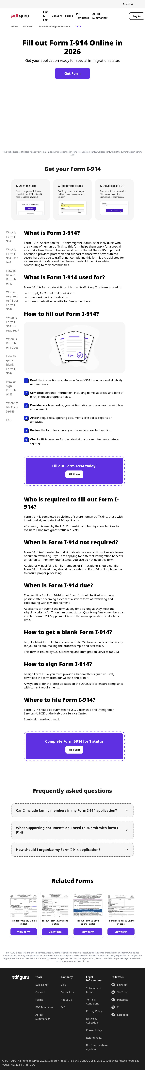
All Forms (28, 26)
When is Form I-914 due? (12, 343)
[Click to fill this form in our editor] (72, 116)
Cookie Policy (94, 1030)
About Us (66, 999)
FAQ (9, 420)
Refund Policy (94, 1037)
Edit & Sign (45, 15)
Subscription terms (93, 990)
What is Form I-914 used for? (12, 256)
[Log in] (136, 16)
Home (14, 26)
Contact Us (128, 4)
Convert (57, 15)
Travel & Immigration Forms (54, 26)
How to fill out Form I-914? (11, 277)
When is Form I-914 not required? (12, 324)
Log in (136, 16)
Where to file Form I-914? (12, 407)
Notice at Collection (92, 1020)
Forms (69, 15)
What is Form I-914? (11, 236)
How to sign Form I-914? (11, 388)
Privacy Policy (94, 1011)
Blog (63, 984)
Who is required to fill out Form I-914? (12, 300)
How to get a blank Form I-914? (11, 364)
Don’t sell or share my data (97, 1047)
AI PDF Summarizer (99, 15)
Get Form (72, 73)
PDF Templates (82, 15)
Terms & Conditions (92, 1001)
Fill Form (74, 474)
